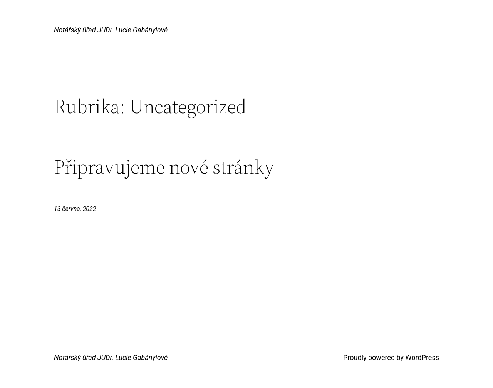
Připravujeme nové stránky (164, 166)
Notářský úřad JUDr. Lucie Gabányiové (111, 30)
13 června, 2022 (75, 208)
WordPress (422, 357)
